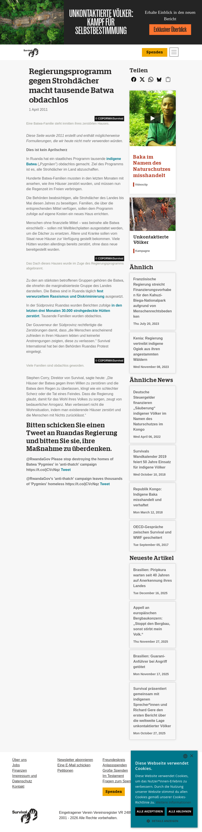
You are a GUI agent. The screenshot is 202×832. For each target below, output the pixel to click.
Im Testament (113, 776)
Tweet (66, 470)
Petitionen (65, 770)
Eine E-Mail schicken (74, 765)
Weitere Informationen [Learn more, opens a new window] (173, 802)
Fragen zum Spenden (120, 781)
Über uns (19, 760)
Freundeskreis (114, 760)
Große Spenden (115, 770)
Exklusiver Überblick (170, 29)
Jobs (16, 765)
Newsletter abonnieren (75, 760)
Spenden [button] (154, 52)
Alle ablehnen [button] (180, 811)
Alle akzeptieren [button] (150, 811)
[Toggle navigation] (174, 52)
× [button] (191, 756)
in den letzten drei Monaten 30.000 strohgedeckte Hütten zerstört (74, 310)
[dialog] (164, 789)
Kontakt (18, 786)
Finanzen (19, 770)
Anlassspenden (115, 765)
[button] (164, 821)
